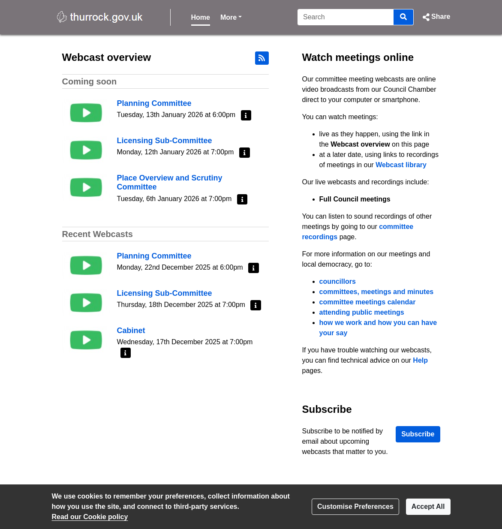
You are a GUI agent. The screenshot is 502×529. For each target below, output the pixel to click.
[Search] (346, 17)
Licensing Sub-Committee (164, 140)
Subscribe (417, 434)
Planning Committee (154, 103)
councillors (337, 281)
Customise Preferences (355, 506)
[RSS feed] (262, 58)
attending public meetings (361, 312)
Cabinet (131, 330)
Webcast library (401, 164)
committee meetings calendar (367, 302)
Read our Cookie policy (90, 516)
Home (200, 17)
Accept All (428, 506)
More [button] (231, 16)
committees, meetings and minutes (376, 291)
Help (420, 360)
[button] (435, 17)
